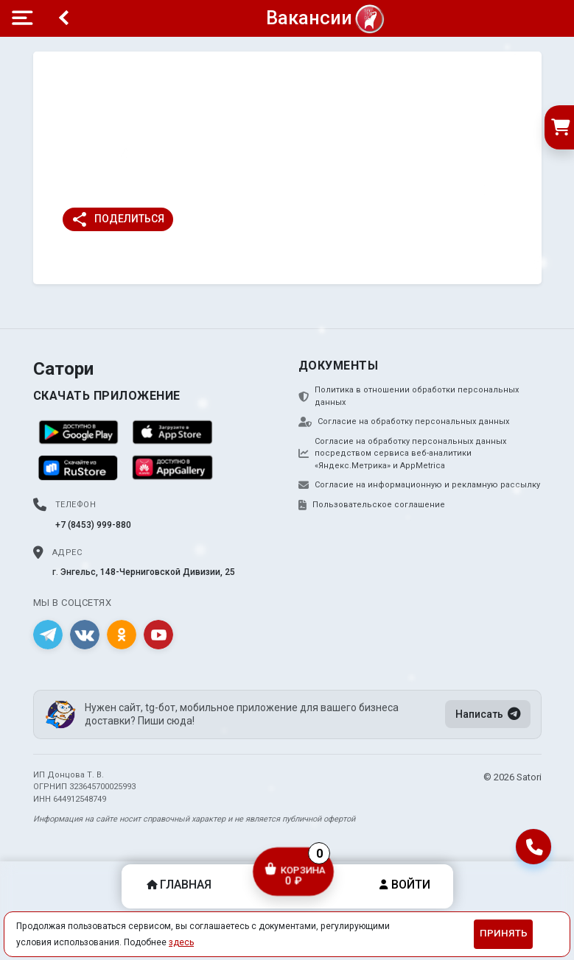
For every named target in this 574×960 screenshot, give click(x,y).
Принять (504, 933)
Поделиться (117, 219)
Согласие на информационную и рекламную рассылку (419, 485)
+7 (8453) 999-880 (93, 525)
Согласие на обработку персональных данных (403, 422)
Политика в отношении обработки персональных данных (408, 396)
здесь (181, 942)
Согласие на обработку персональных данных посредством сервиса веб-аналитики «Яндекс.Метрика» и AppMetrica (402, 453)
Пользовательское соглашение (371, 505)
